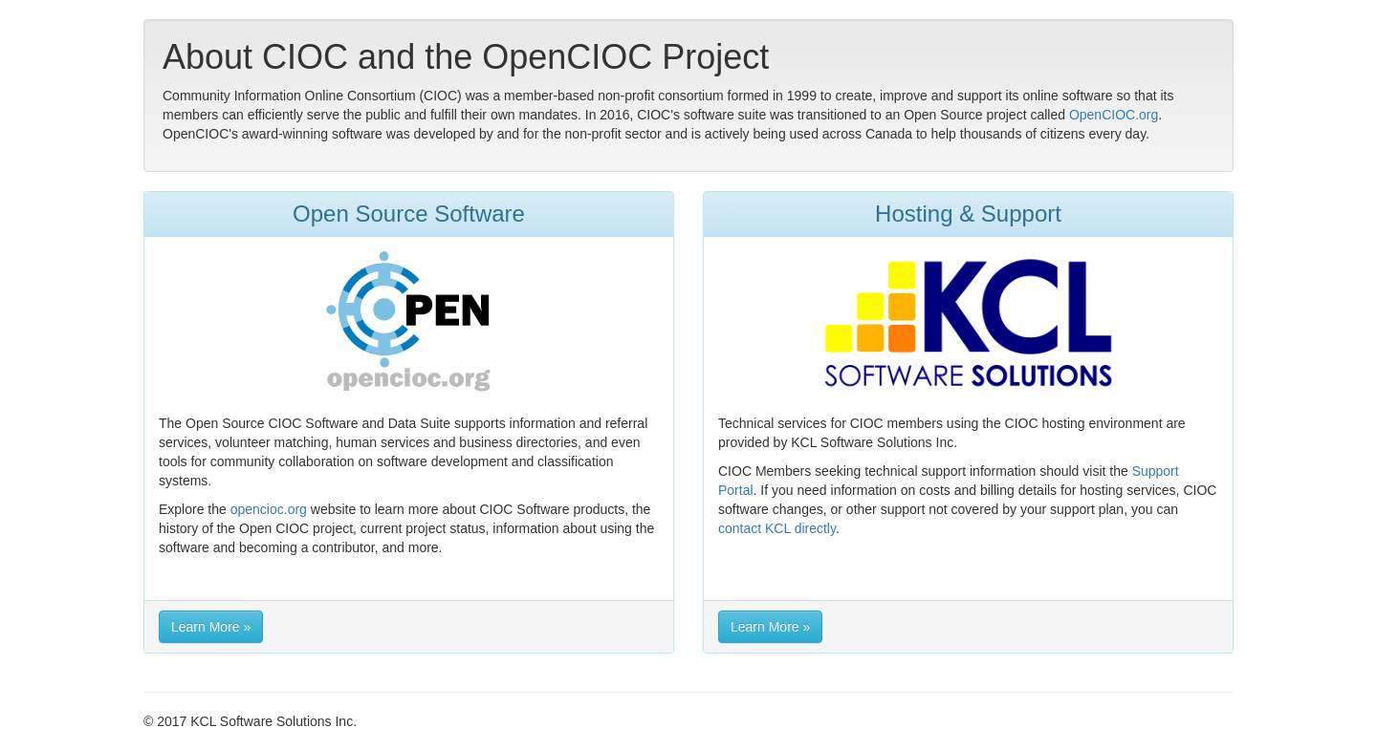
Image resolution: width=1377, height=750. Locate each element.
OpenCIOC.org (1113, 114)
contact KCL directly (777, 528)
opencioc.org (268, 509)
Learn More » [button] (211, 626)
